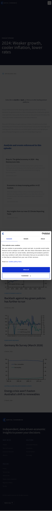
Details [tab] (26, 239)
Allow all (26, 269)
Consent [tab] (9, 239)
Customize (26, 275)
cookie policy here (15, 261)
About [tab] (43, 239)
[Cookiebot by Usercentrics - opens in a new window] (42, 234)
